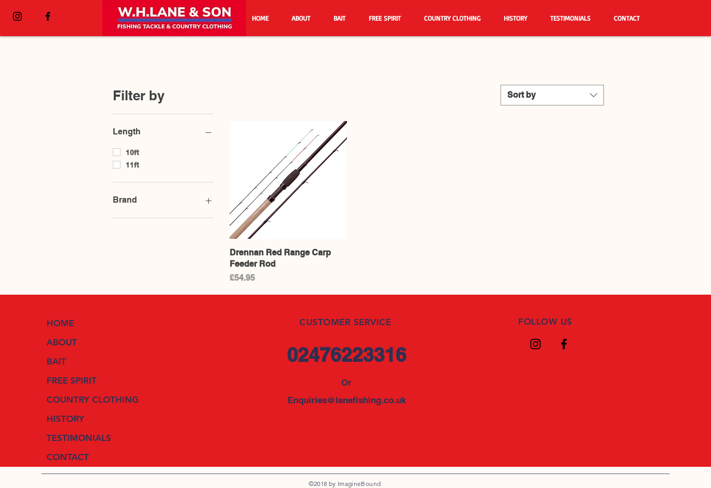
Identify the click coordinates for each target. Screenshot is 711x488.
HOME (60, 323)
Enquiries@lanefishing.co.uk (347, 400)
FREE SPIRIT (72, 380)
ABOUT (62, 342)
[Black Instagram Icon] (17, 16)
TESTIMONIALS (79, 438)
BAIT (56, 361)
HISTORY (65, 419)
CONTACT (68, 457)
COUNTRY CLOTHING (93, 399)
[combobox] (552, 95)
